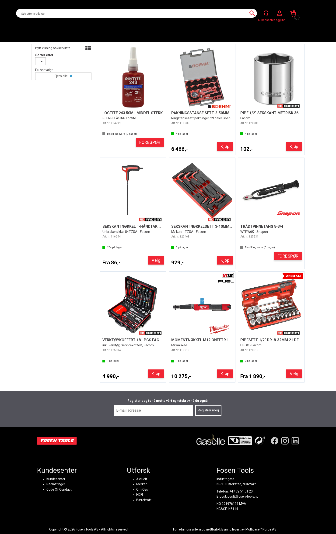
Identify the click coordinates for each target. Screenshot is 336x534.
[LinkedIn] (295, 440)
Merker (141, 484)
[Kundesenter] (266, 13)
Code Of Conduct (59, 489)
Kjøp (224, 146)
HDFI (139, 494)
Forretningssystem (187, 529)
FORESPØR (150, 142)
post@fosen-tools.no (243, 496)
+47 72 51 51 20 (241, 491)
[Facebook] (274, 440)
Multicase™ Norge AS (260, 529)
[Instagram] (285, 440)
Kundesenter (55, 479)
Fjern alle (61, 76)
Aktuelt (141, 479)
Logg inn (279, 13)
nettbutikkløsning (218, 529)
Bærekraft (143, 500)
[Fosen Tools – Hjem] (57, 441)
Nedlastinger (55, 484)
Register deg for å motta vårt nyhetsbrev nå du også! (168, 401)
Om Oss (142, 489)
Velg (156, 260)
